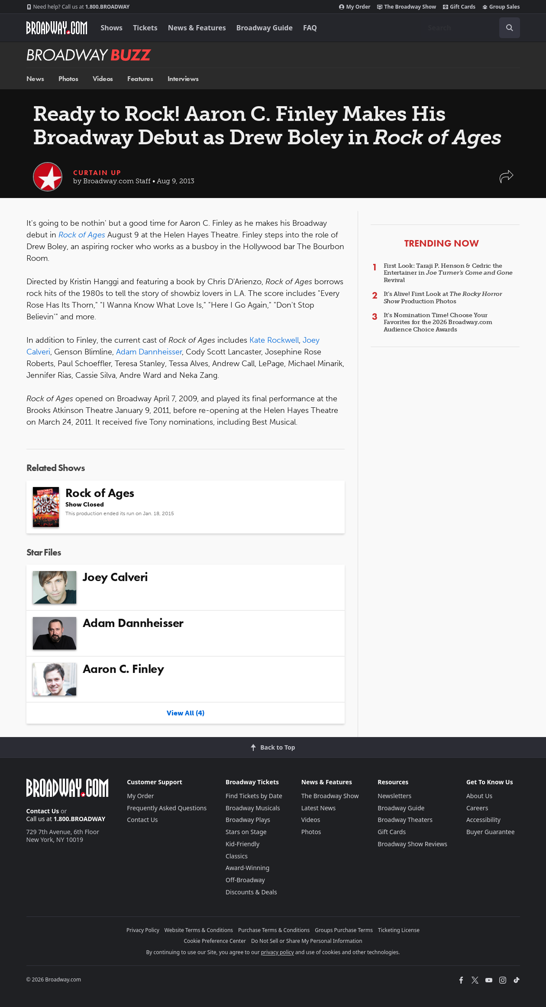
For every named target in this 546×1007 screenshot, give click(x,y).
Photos (68, 79)
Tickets (145, 27)
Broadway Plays (248, 819)
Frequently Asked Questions (167, 808)
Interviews (183, 79)
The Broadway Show (406, 6)
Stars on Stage (246, 832)
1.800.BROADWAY (78, 6)
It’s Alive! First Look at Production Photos (443, 297)
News (35, 79)
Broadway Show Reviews (412, 844)
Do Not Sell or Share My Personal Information (306, 941)
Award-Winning (247, 868)
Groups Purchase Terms (344, 930)
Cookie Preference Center (215, 941)
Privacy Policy (142, 930)
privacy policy (277, 952)
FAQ (310, 27)
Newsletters (394, 796)
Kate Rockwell (274, 340)
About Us (479, 796)
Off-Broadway (245, 880)
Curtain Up (97, 172)
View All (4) (185, 713)
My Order (354, 6)
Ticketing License (399, 930)
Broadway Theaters (405, 819)
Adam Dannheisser (149, 352)
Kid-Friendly (242, 844)
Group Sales (501, 6)
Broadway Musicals (253, 808)
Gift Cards (459, 6)
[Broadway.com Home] (56, 27)
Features (140, 79)
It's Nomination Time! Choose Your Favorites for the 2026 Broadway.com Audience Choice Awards (438, 323)
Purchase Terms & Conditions (274, 930)
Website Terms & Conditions (199, 930)
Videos (103, 79)
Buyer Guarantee (490, 832)
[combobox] (470, 27)
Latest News (318, 808)
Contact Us (42, 811)
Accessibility (483, 819)
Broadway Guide (264, 27)
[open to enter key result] (509, 27)
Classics (237, 856)
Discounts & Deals (251, 892)
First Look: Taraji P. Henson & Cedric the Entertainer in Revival (448, 273)
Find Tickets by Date (254, 796)
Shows (112, 27)
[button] (507, 181)
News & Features (197, 27)
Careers (477, 808)
